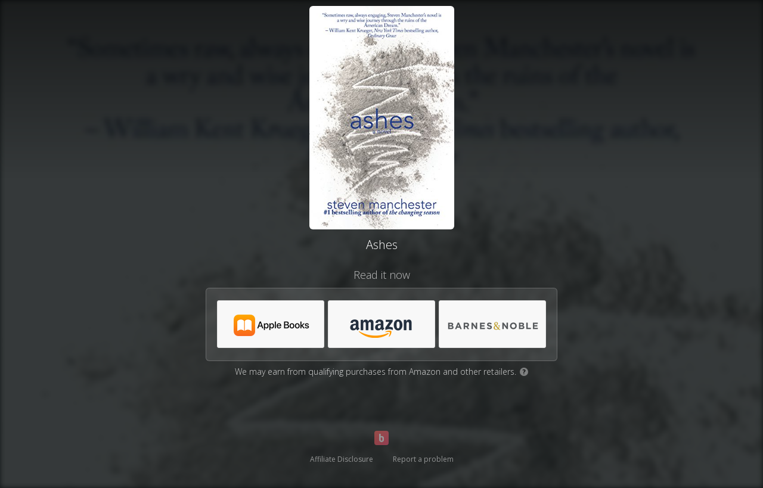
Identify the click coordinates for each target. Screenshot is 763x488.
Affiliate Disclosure (341, 459)
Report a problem (423, 459)
